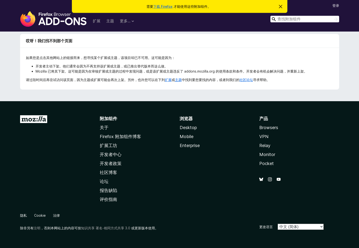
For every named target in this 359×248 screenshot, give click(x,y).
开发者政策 (111, 163)
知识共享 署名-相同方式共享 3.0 (105, 228)
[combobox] (304, 19)
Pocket (266, 163)
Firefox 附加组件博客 (120, 136)
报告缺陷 (108, 190)
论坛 (104, 181)
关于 (104, 127)
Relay (264, 145)
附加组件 (108, 118)
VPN (263, 136)
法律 (56, 215)
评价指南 (108, 199)
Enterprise (190, 145)
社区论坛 (246, 80)
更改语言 (266, 227)
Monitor (267, 154)
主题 (110, 20)
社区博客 (108, 172)
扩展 (96, 20)
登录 (335, 5)
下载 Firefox (163, 6)
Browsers (268, 127)
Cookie (40, 215)
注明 (37, 228)
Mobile (186, 136)
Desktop (188, 127)
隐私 (23, 215)
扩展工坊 (108, 145)
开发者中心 (111, 154)
